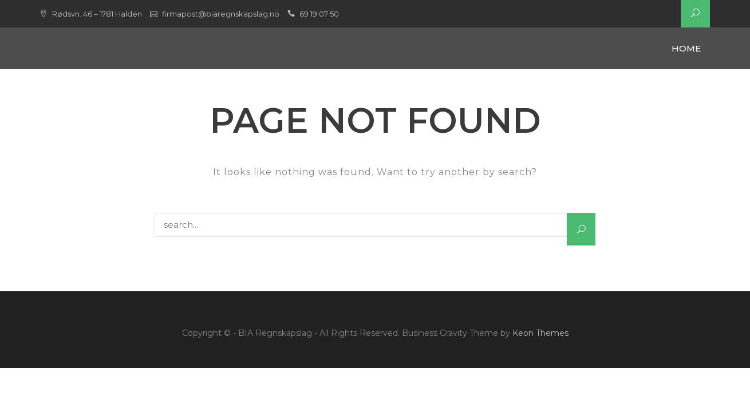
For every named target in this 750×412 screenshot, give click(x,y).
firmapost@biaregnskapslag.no (220, 13)
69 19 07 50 (319, 13)
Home (686, 48)
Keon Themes (540, 333)
